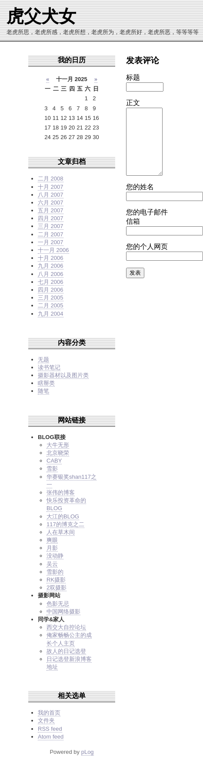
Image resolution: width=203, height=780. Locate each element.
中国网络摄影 (63, 611)
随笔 (43, 391)
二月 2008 (50, 178)
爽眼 (52, 540)
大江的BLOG (63, 516)
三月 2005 (50, 297)
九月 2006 (50, 265)
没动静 (55, 555)
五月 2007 (50, 210)
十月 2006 (50, 258)
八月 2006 (50, 274)
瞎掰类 (46, 383)
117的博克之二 (65, 524)
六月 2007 (50, 202)
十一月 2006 (53, 250)
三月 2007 (50, 226)
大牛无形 (58, 445)
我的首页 (49, 712)
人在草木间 (61, 532)
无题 (43, 359)
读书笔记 (49, 367)
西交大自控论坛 (66, 627)
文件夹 (46, 720)
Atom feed (50, 736)
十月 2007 (50, 187)
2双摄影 (57, 587)
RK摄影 (56, 579)
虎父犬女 (41, 16)
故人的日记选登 (66, 651)
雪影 (52, 468)
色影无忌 (58, 603)
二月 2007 (50, 234)
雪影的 (55, 572)
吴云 (52, 564)
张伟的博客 (61, 492)
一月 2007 (50, 242)
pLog (87, 752)
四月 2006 (50, 289)
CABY (54, 460)
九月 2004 (50, 313)
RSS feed (50, 729)
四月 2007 (50, 218)
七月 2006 (50, 282)
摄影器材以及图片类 (63, 375)
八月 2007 (50, 194)
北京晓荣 (58, 453)
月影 (52, 548)
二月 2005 (50, 305)
